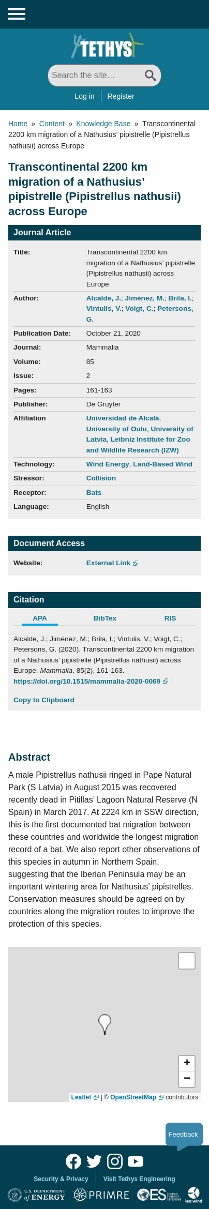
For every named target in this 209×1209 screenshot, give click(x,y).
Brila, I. (179, 298)
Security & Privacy (61, 1179)
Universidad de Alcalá (122, 418)
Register (121, 96)
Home (17, 123)
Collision (101, 478)
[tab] (46, 619)
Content (52, 123)
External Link (108, 563)
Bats (93, 492)
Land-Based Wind (162, 464)
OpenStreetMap (133, 1097)
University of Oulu (116, 429)
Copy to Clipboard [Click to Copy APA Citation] (43, 700)
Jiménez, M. (145, 298)
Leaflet (81, 1097)
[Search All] (104, 75)
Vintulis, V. (104, 308)
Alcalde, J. (103, 298)
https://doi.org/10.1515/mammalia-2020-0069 (86, 681)
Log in (84, 96)
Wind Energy (107, 464)
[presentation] (103, 1024)
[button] (187, 1063)
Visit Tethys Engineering (139, 1179)
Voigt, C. (139, 308)
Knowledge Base (103, 123)
